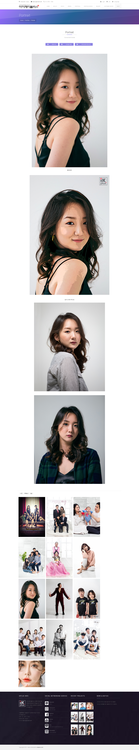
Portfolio (77, 6)
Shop (118, 6)
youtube (50, 720)
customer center (108, 6)
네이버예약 (52, 731)
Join (108, 1)
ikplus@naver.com (37, 1)
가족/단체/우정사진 (84, 44)
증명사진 (51, 44)
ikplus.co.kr (40, 747)
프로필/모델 (66, 44)
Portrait (33, 20)
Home (48, 6)
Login (102, 1)
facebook (50, 714)
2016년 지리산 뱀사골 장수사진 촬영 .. (106, 701)
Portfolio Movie (88, 6)
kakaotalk (51, 703)
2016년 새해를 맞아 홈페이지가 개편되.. (107, 704)
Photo (62, 6)
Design (69, 6)
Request (98, 6)
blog (55, 726)
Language (115, 1)
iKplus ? (55, 6)
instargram (51, 709)
